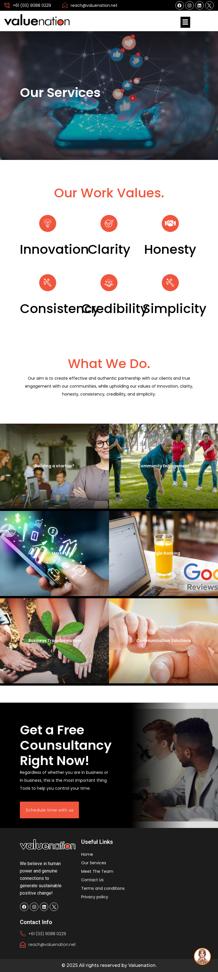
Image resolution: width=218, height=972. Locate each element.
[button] (185, 22)
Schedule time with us (49, 810)
